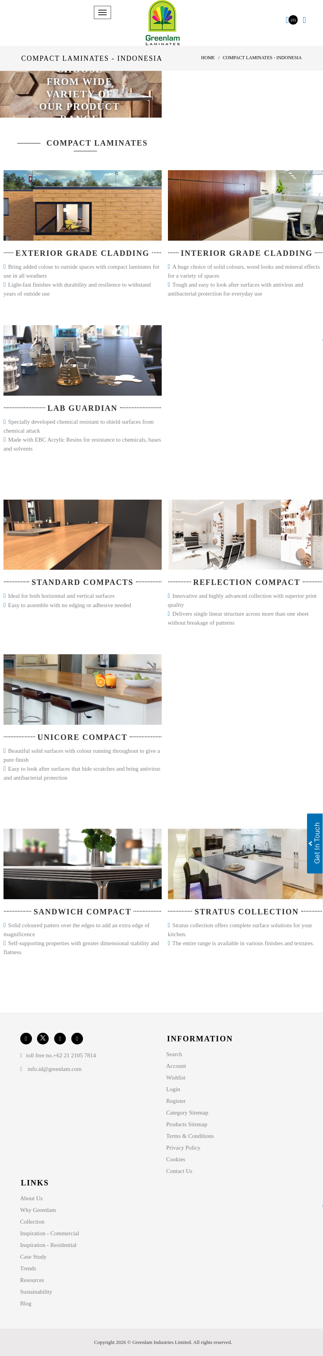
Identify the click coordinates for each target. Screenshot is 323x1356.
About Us (31, 1198)
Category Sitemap (187, 1112)
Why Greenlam (38, 1210)
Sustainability (36, 1292)
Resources (32, 1280)
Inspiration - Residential (48, 1245)
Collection (32, 1222)
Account (176, 1066)
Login (173, 1089)
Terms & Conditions (190, 1136)
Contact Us (179, 1171)
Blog (26, 1303)
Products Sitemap (186, 1124)
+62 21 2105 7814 (74, 1055)
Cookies (175, 1159)
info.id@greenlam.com (55, 1069)
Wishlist (175, 1077)
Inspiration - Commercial (49, 1233)
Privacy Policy (183, 1148)
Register (176, 1101)
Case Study (33, 1257)
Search (174, 1054)
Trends (28, 1268)
